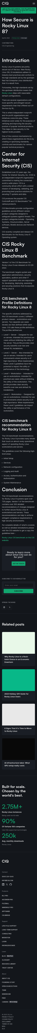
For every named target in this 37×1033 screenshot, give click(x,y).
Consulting (6, 934)
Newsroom (6, 994)
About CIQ (6, 978)
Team (4, 990)
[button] (34, 3)
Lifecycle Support (9, 926)
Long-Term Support (10, 930)
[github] (10, 884)
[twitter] (7, 884)
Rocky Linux (7, 93)
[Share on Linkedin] (4, 607)
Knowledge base (8, 945)
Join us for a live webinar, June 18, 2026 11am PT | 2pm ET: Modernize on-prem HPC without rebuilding (18, 10)
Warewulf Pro (7, 907)
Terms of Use (7, 1024)
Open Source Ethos (9, 986)
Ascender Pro (7, 899)
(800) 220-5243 (8, 876)
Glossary (6, 960)
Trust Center (7, 968)
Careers (10, 1002)
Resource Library (9, 964)
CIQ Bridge (6, 915)
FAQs (4, 998)
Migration (6, 937)
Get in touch (18, 564)
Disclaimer (6, 1021)
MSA (3, 1026)
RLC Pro (5, 895)
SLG (3, 1028)
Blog (7, 956)
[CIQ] (5, 3)
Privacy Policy (8, 1017)
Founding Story (8, 982)
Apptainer (6, 911)
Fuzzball (5, 903)
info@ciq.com (7, 880)
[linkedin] (3, 884)
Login (4, 941)
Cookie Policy (7, 1019)
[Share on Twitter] (9, 607)
